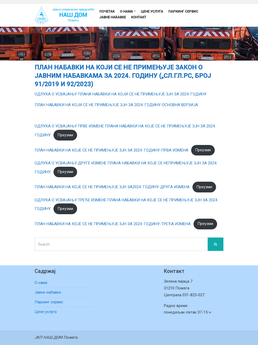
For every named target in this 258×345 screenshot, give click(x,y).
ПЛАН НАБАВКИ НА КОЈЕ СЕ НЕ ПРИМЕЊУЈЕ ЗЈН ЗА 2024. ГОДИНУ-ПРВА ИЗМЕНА (111, 150)
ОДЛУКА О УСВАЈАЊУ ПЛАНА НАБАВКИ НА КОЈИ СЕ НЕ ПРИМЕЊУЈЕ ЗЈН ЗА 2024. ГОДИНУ (120, 94)
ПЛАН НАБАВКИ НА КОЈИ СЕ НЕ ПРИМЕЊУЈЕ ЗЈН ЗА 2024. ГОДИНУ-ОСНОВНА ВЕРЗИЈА (116, 105)
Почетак (107, 11)
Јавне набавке (112, 17)
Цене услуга (152, 11)
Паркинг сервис (183, 11)
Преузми (65, 135)
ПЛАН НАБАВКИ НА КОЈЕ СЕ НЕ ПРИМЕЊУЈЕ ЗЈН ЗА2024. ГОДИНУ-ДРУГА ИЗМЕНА (112, 187)
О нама (126, 11)
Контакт (138, 17)
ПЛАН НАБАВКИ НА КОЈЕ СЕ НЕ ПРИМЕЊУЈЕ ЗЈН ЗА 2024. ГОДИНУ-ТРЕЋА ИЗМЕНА (113, 223)
